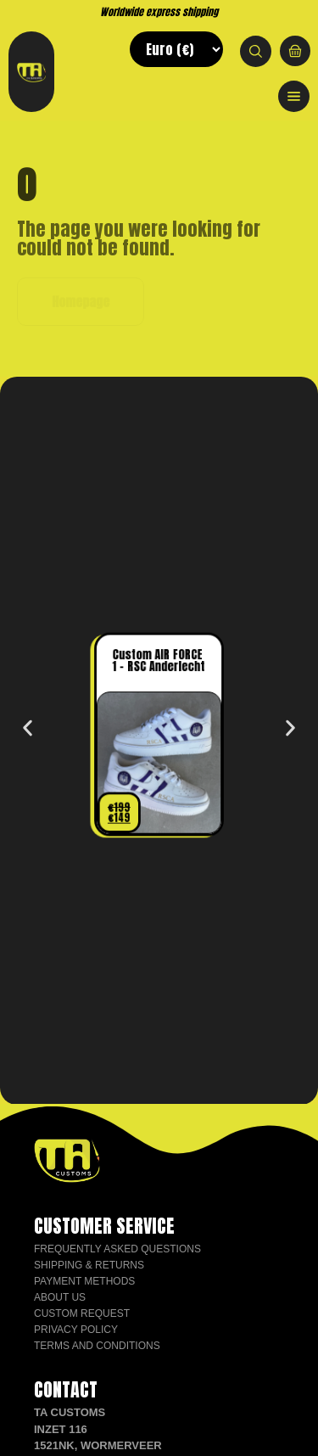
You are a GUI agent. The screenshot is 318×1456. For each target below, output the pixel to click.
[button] (27, 728)
